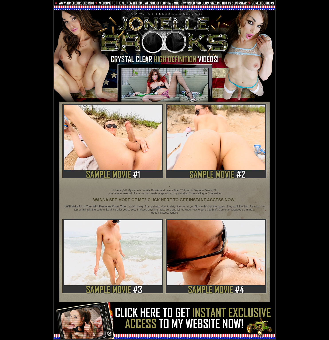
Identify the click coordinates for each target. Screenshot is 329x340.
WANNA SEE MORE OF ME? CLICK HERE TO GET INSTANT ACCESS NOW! (164, 200)
